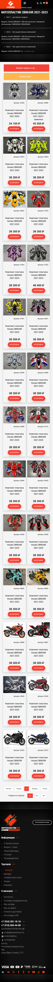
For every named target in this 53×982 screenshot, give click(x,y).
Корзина (8, 885)
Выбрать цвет (25, 77)
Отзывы (7, 854)
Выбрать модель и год (25, 68)
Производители (11, 858)
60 (37, 796)
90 (44, 796)
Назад (18, 789)
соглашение (9, 940)
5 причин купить (11, 843)
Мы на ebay (9, 904)
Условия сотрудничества (15, 900)
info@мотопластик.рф (14, 928)
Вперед (35, 789)
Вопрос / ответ (11, 847)
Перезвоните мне (42, 822)
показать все (29, 51)
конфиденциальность (14, 932)
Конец (45, 789)
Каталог (9, 870)
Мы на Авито (10, 908)
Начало (8, 789)
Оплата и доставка (12, 911)
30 (30, 796)
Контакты (8, 897)
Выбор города (34, 7)
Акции (7, 881)
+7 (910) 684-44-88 (11, 925)
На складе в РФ (11, 915)
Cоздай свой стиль (13, 877)
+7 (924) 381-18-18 (11, 921)
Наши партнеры (11, 851)
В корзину (14, 129)
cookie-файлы (10, 936)
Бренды (7, 874)
